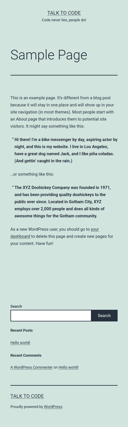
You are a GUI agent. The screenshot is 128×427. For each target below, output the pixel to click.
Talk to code (64, 13)
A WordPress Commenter (31, 367)
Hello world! (20, 342)
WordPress (53, 406)
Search (16, 306)
